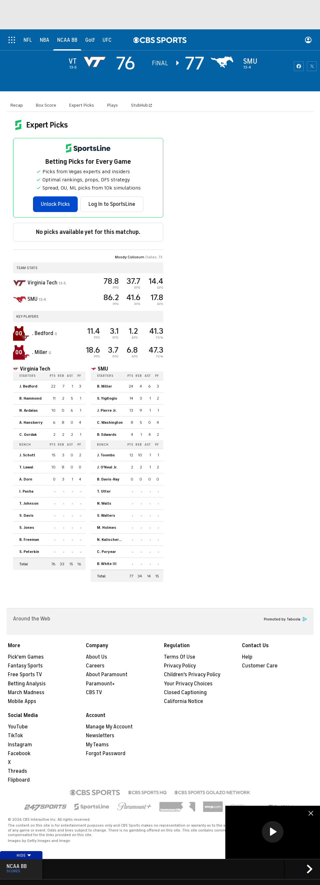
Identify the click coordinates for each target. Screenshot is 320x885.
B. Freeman (29, 540)
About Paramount (106, 674)
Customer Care (260, 666)
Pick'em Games (26, 657)
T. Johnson (29, 503)
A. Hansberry (31, 422)
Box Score (46, 105)
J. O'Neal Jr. (107, 467)
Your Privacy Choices (188, 683)
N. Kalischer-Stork (111, 540)
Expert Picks (81, 105)
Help (247, 657)
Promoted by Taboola (285, 619)
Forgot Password (105, 753)
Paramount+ (100, 683)
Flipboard (19, 780)
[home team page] (224, 62)
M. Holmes (106, 527)
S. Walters (106, 515)
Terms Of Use (179, 657)
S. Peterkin (29, 552)
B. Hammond (30, 398)
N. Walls (104, 503)
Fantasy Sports (25, 666)
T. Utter (104, 491)
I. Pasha (26, 491)
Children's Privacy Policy (192, 674)
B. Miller (104, 386)
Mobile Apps (22, 701)
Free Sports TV (25, 674)
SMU (103, 369)
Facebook (19, 753)
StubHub (141, 105)
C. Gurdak (28, 434)
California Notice (183, 701)
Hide (24, 855)
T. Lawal (26, 467)
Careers (95, 666)
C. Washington (110, 422)
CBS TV (94, 692)
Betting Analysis (27, 683)
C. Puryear (106, 552)
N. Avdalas (28, 410)
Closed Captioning (185, 692)
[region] (272, 832)
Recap (16, 105)
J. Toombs (106, 455)
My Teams (97, 744)
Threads (17, 771)
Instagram (20, 744)
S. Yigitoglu (107, 398)
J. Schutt (27, 455)
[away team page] (96, 62)
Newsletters (100, 735)
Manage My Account (109, 727)
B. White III (107, 564)
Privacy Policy (180, 666)
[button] (272, 832)
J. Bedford (28, 386)
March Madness (26, 692)
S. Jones (26, 527)
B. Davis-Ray (108, 479)
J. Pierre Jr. (107, 410)
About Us (96, 657)
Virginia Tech (35, 369)
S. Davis (26, 515)
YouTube (18, 727)
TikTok (15, 735)
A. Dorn (25, 479)
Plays (112, 105)
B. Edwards (107, 434)
